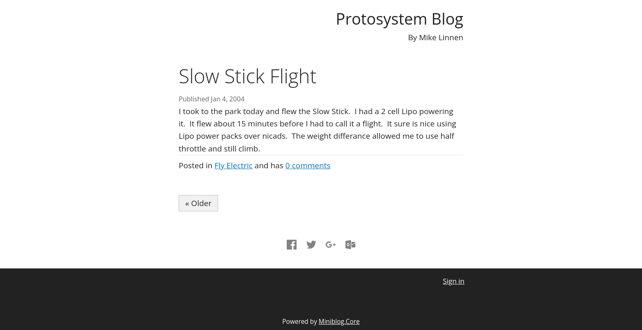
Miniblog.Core (339, 321)
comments (308, 165)
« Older (198, 203)
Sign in (454, 281)
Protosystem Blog (399, 18)
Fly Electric (233, 165)
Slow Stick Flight (248, 75)
